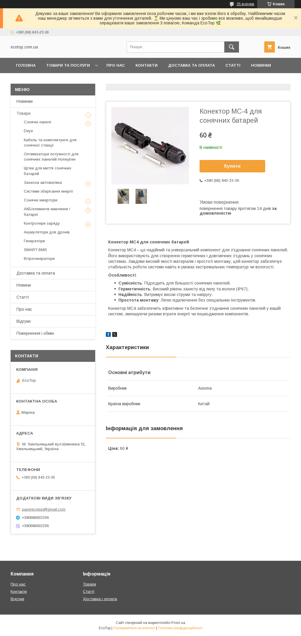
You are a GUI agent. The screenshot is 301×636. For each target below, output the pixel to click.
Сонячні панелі (37, 122)
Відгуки (23, 321)
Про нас (115, 65)
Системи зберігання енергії (48, 191)
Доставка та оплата (191, 65)
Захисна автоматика (43, 182)
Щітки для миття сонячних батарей (47, 171)
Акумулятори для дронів (47, 232)
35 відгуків (245, 4)
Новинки (261, 65)
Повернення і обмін (35, 333)
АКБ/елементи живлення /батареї (47, 211)
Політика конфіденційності (180, 628)
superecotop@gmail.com (44, 509)
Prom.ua (178, 623)
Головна (26, 65)
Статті (232, 65)
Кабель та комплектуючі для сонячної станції (50, 142)
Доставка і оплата (100, 599)
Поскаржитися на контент (134, 628)
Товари (23, 113)
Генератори (34, 241)
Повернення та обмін (41, 80)
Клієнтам (86, 80)
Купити (232, 166)
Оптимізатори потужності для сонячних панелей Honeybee (51, 156)
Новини (23, 285)
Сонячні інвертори (40, 200)
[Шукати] (231, 47)
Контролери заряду (42, 223)
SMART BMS (35, 250)
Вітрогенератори (39, 258)
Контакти (147, 65)
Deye (28, 131)
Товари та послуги (68, 65)
